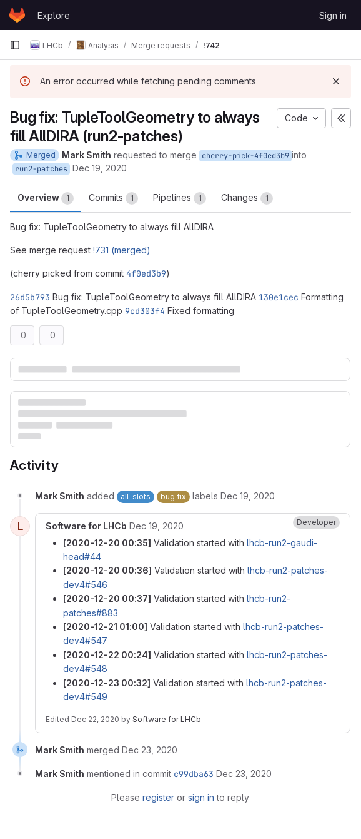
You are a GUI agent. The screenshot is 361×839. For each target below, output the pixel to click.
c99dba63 (194, 774)
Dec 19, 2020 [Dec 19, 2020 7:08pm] (99, 168)
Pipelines (179, 198)
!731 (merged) (122, 250)
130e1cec (279, 297)
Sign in (333, 15)
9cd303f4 (145, 311)
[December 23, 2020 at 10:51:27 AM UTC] (149, 750)
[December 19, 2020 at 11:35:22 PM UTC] (156, 526)
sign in (201, 797)
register (158, 797)
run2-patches (41, 169)
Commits (113, 198)
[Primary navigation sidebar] (15, 45)
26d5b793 (30, 297)
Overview (45, 198)
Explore (53, 15)
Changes (247, 198)
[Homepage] (17, 15)
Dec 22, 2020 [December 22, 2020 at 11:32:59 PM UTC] (95, 719)
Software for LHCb (166, 719)
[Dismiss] (336, 81)
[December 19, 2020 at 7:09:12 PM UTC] (247, 496)
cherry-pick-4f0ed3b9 (245, 156)
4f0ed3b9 (146, 273)
